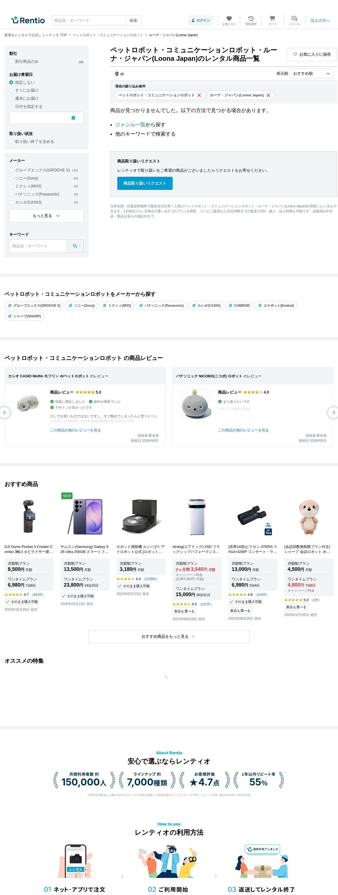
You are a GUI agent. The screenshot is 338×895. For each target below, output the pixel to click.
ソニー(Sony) (26, 178)
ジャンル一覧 (130, 124)
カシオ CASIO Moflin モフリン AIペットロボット (48, 376)
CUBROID (239, 306)
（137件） (205, 604)
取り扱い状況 (21, 133)
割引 (13, 53)
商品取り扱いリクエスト (144, 183)
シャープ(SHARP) (24, 316)
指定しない (25, 82)
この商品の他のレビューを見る (75, 430)
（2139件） (150, 579)
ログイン (200, 20)
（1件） (316, 600)
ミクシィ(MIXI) (28, 186)
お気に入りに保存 (312, 54)
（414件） (261, 595)
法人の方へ (320, 20)
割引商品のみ (27, 61)
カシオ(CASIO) (28, 202)
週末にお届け (27, 98)
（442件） (38, 595)
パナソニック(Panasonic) (37, 194)
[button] (169, 636)
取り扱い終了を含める (34, 141)
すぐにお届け (27, 90)
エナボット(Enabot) (276, 306)
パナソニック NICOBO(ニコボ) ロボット (209, 376)
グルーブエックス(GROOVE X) (42, 170)
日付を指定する (29, 106)
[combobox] (97, 20)
